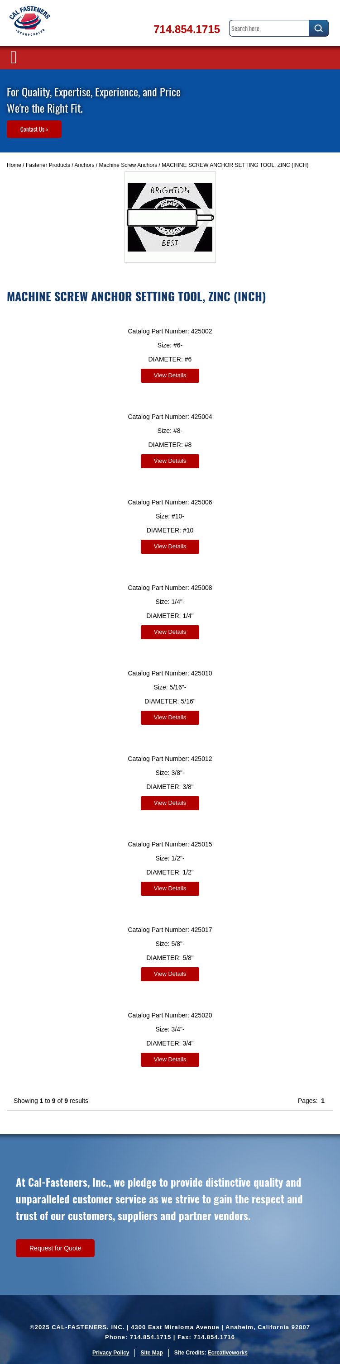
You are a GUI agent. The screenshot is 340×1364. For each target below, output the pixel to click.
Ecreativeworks (228, 1353)
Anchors (84, 165)
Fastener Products (48, 165)
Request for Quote (55, 1248)
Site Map (151, 1353)
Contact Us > (34, 128)
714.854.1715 (186, 29)
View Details (170, 375)
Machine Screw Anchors (128, 165)
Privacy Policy (110, 1353)
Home (14, 165)
